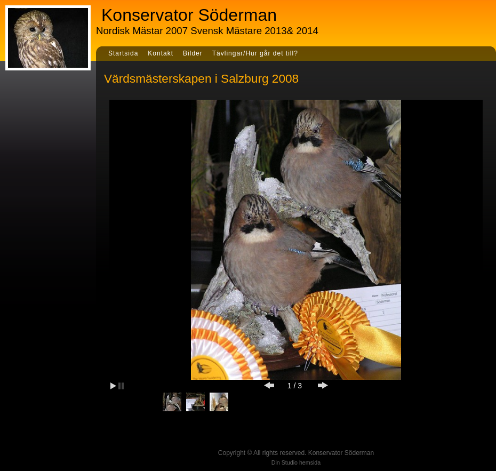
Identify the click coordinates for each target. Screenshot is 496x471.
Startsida (123, 53)
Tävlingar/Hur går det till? (255, 53)
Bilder (193, 53)
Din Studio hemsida (296, 462)
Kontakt (160, 53)
